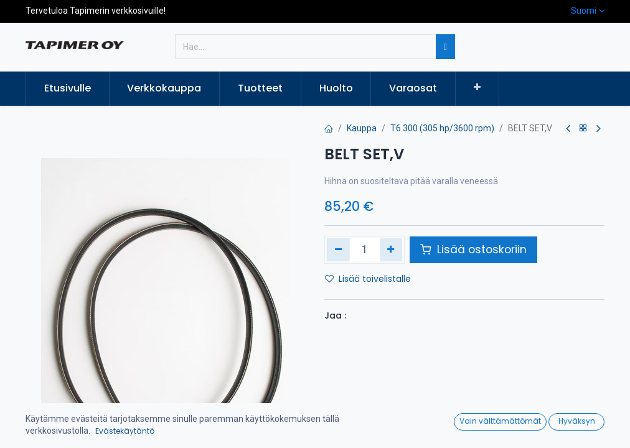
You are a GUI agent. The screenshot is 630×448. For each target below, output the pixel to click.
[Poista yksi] (338, 249)
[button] (477, 88)
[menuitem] (67, 88)
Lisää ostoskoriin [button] (473, 249)
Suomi (583, 11)
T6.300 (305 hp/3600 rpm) (442, 128)
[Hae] (445, 46)
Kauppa (362, 128)
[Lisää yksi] (391, 249)
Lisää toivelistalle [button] (368, 279)
